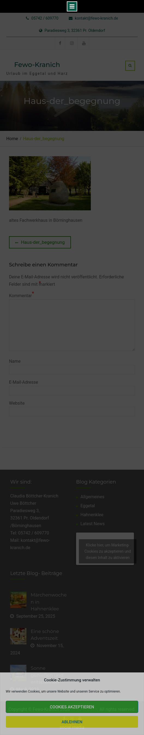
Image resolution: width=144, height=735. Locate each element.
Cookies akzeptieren (72, 707)
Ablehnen (72, 721)
